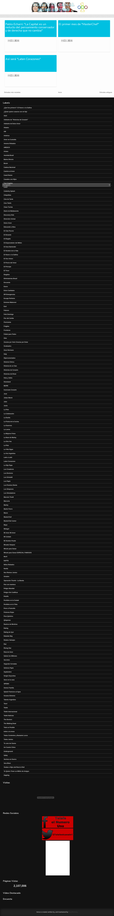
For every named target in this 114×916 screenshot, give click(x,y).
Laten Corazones (9, 461)
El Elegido (7, 239)
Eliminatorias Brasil (10, 278)
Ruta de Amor (8, 652)
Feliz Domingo (9, 314)
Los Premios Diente (10, 485)
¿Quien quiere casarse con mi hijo (15, 112)
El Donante (7, 235)
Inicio (60, 92)
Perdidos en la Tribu (11, 604)
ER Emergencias (9, 294)
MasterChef (8, 517)
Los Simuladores (9, 493)
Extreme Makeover (10, 302)
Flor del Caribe (9, 318)
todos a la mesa (9, 731)
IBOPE (6, 386)
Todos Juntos (8, 739)
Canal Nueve (8, 175)
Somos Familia (9, 688)
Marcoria (7, 501)
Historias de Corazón (11, 370)
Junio (6, 406)
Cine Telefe (7, 203)
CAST (6, 187)
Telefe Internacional (10, 711)
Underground (8, 751)
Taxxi (5, 703)
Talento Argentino (10, 700)
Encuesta (7, 282)
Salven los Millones (10, 656)
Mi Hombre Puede (10, 541)
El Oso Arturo (8, 259)
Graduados (7, 346)
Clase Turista (8, 207)
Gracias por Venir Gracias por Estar (16, 342)
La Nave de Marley (10, 437)
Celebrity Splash (9, 191)
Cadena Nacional (9, 167)
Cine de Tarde (8, 199)
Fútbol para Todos (10, 334)
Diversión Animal (9, 219)
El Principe (7, 267)
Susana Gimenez (9, 696)
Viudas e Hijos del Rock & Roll (14, 767)
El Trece (6, 270)
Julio (5, 402)
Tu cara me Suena (10, 743)
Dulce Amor (8, 223)
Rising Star (7, 648)
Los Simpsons (9, 489)
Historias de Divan (10, 374)
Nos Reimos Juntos (10, 572)
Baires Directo (8, 159)
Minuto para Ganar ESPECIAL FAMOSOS (18, 553)
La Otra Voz (8, 441)
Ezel (5, 306)
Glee (5, 338)
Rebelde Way (8, 636)
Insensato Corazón (10, 390)
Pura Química (8, 616)
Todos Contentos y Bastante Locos (16, 735)
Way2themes (72, 912)
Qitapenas (7, 620)
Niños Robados (9, 564)
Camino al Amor (9, 171)
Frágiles (6, 326)
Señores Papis (9, 668)
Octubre (6, 576)
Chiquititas (7, 195)
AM (5, 131)
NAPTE (6, 561)
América (6, 135)
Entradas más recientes (12, 92)
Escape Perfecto (9, 298)
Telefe (6, 708)
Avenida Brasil (9, 155)
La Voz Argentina (9, 453)
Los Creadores (9, 469)
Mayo (5, 525)
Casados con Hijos (10, 179)
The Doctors (8, 719)
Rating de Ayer (9, 632)
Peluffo (6, 596)
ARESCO (7, 147)
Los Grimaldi (8, 477)
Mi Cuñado (7, 537)
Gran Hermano (9, 350)
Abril (5, 116)
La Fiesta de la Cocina (11, 421)
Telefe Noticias (9, 715)
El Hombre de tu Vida (11, 251)
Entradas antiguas (106, 92)
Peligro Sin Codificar (11, 592)
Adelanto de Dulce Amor (12, 123)
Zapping (6, 775)
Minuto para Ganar (10, 549)
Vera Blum (7, 763)
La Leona (7, 429)
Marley (6, 505)
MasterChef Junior (10, 521)
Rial (5, 644)
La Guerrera (8, 425)
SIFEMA (6, 684)
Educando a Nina (9, 227)
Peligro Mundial (9, 588)
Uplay (6, 755)
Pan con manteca (10, 584)
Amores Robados (10, 143)
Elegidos (7, 274)
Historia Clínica (9, 362)
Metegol (6, 529)
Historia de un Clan (10, 366)
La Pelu (6, 409)
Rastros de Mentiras (11, 624)
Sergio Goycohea (10, 676)
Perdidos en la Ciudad (11, 600)
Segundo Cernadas (10, 664)
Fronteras (7, 330)
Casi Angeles (8, 183)
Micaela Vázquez (9, 545)
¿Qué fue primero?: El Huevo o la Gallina (18, 108)
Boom (6, 163)
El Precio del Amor (10, 263)
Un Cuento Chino (9, 747)
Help (5, 354)
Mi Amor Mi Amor (9, 533)
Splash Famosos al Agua (12, 692)
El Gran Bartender (10, 247)
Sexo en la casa (9, 680)
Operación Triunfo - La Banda (14, 580)
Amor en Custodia (10, 139)
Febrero (6, 310)
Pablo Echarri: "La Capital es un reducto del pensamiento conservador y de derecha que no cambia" (29, 27)
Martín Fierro (8, 509)
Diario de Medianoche (11, 211)
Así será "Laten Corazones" (23, 59)
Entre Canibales (9, 290)
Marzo (6, 513)
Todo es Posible (9, 727)
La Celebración (9, 414)
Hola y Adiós (8, 378)
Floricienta (7, 322)
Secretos (7, 660)
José (5, 394)
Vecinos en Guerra (10, 759)
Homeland (7, 382)
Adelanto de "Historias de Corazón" (16, 120)
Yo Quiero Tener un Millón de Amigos (16, 771)
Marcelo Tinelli (9, 497)
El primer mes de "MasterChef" (79, 24)
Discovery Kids (9, 215)
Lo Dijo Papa (8, 465)
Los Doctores (8, 473)
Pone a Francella (9, 608)
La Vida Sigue (8, 449)
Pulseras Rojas (9, 612)
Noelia (6, 568)
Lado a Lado (8, 457)
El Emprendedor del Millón (13, 243)
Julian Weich (8, 398)
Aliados (6, 127)
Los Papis (7, 481)
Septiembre (8, 672)
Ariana (6, 151)
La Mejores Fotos (10, 433)
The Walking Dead (10, 723)
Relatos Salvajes (9, 640)
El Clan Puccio (9, 231)
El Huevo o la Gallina (11, 255)
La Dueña (7, 417)
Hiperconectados (9, 358)
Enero (6, 286)
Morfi (5, 556)
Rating (6, 628)
